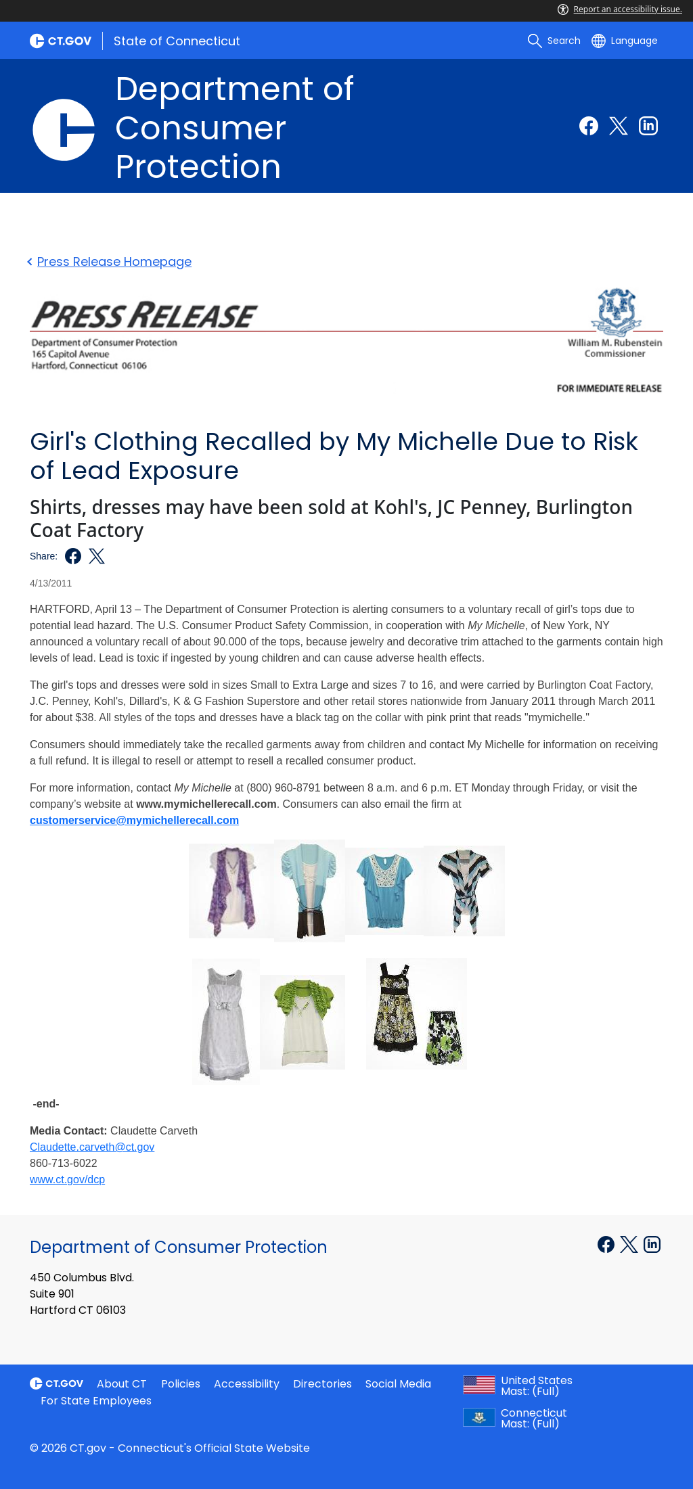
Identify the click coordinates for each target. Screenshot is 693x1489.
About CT (122, 1384)
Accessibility (247, 1384)
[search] (554, 40)
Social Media (398, 1384)
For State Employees (96, 1400)
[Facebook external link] (588, 125)
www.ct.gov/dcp (67, 1179)
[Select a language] (624, 40)
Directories (322, 1384)
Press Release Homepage (111, 261)
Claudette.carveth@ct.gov (92, 1147)
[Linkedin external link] (648, 125)
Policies (180, 1384)
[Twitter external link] (618, 125)
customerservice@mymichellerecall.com (134, 820)
